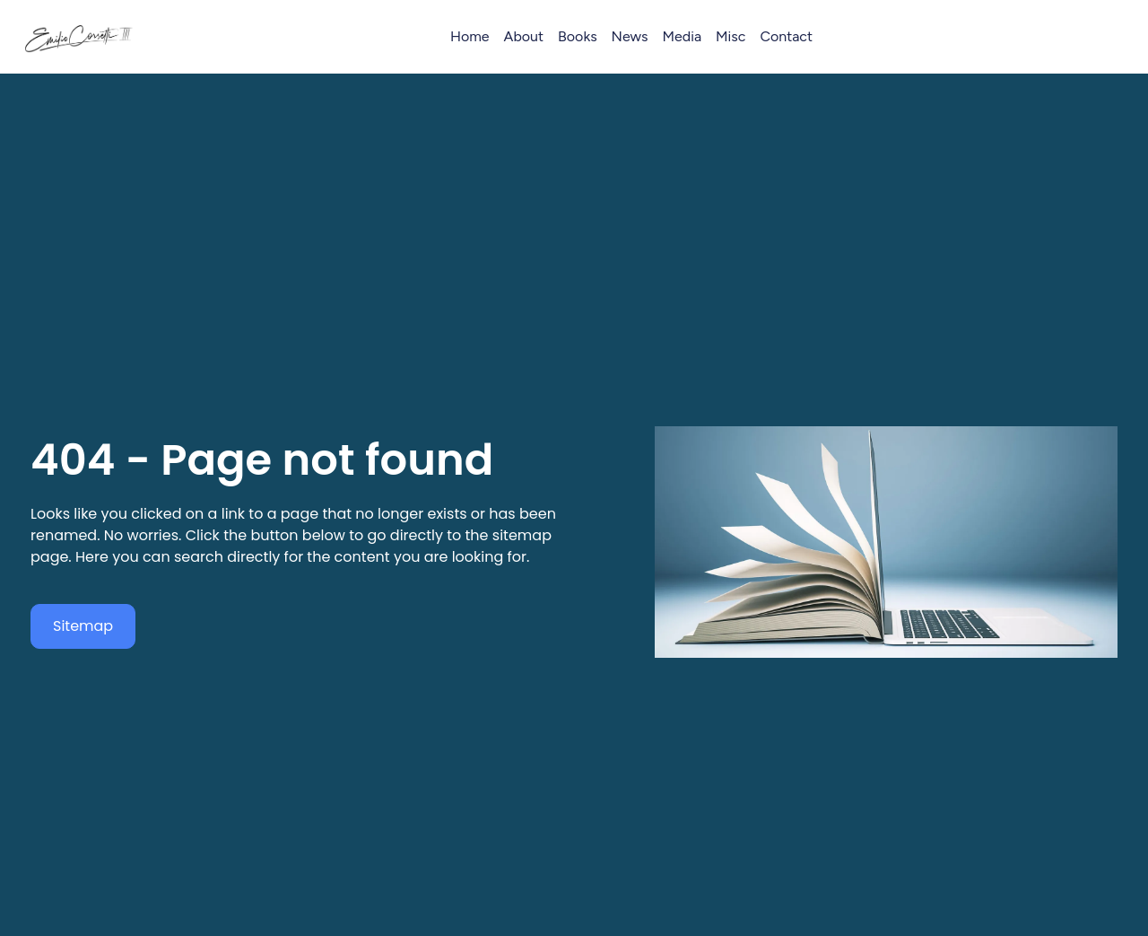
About (524, 36)
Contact (786, 36)
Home (470, 36)
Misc (730, 36)
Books (577, 36)
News (630, 36)
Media (682, 36)
